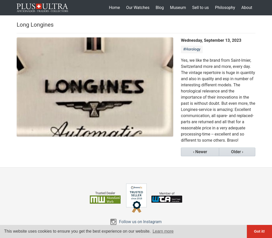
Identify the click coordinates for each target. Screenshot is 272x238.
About (246, 7)
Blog (160, 7)
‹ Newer (200, 151)
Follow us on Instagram (140, 221)
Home (114, 7)
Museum (178, 7)
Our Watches (137, 7)
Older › (237, 151)
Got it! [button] (259, 231)
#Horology (191, 49)
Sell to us (200, 7)
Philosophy (225, 7)
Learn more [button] (163, 231)
